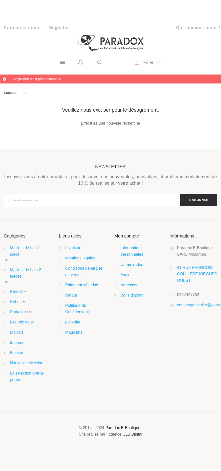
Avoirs (126, 276)
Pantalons (19, 313)
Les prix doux (22, 323)
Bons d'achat (132, 296)
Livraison (73, 249)
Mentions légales (80, 259)
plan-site (72, 323)
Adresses (129, 286)
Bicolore (17, 354)
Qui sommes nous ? (198, 28)
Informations (182, 237)
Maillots (16, 333)
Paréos (16, 292)
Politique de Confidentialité (77, 309)
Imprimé (17, 343)
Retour (71, 296)
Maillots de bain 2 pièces (25, 273)
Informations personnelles (132, 252)
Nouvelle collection (26, 364)
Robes (15, 303)
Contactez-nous (21, 28)
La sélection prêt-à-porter (27, 377)
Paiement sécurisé (81, 286)
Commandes (132, 265)
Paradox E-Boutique (123, 429)
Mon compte (126, 237)
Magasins (59, 28)
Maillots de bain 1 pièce (25, 252)
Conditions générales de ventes (84, 272)
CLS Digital (132, 435)
